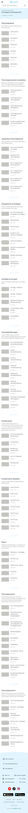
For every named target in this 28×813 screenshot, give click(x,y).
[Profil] (26, 2)
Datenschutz (19, 799)
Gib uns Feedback (20, 802)
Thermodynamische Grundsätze (13, 80)
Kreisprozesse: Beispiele (10, 479)
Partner (22, 778)
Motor (3, 542)
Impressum (8, 799)
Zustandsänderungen (9, 332)
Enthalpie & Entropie (9, 279)
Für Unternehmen (8, 778)
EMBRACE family (17, 808)
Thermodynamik (7, 23)
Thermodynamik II (8, 690)
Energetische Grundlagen (11, 204)
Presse (22, 782)
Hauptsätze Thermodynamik (12, 139)
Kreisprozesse (6, 421)
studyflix (15, 2)
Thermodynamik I (8, 594)
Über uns (5, 775)
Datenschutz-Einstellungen (9, 802)
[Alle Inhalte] (2, 2)
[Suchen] (25, 5)
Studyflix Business (8, 782)
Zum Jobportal (8, 768)
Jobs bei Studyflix (20, 775)
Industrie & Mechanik (7, 10)
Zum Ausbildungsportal (10, 763)
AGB (14, 799)
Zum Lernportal (8, 759)
